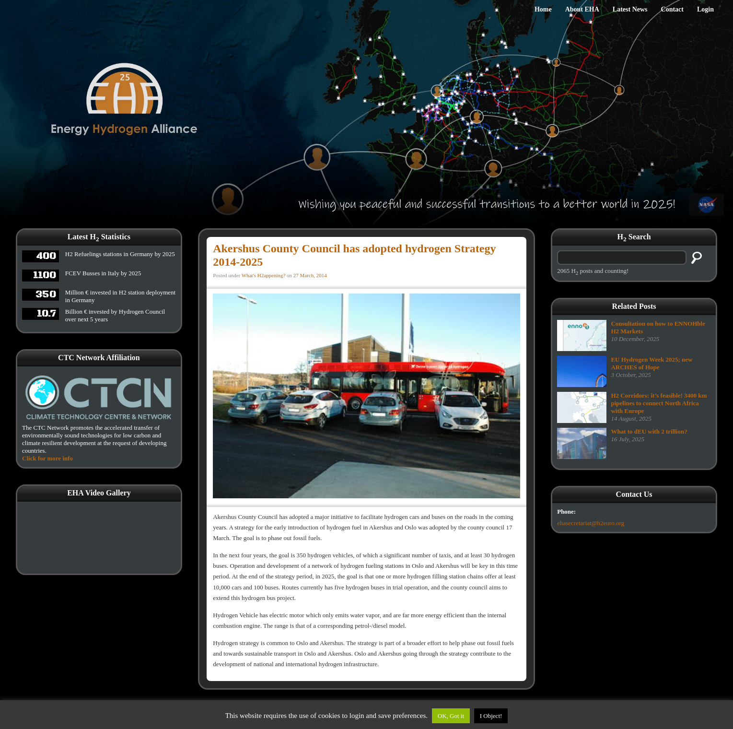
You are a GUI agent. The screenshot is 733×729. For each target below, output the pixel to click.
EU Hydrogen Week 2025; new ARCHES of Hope (651, 363)
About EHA (582, 9)
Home (543, 9)
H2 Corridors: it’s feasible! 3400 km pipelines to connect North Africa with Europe (659, 403)
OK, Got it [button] (451, 715)
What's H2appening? (263, 275)
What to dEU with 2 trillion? (649, 431)
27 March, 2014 (310, 275)
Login (705, 9)
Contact (672, 9)
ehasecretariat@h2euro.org (590, 523)
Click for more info (47, 458)
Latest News (630, 9)
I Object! (491, 715)
